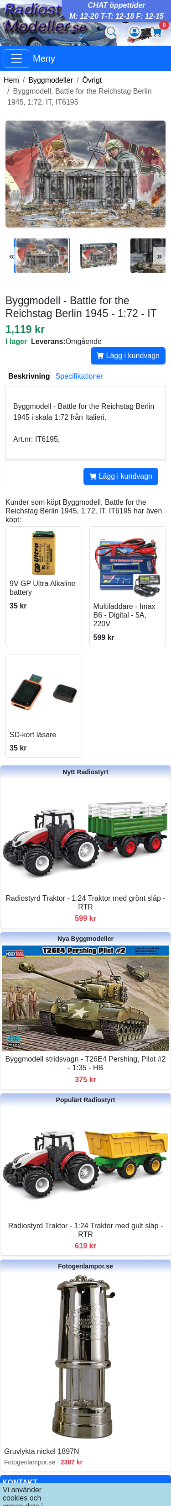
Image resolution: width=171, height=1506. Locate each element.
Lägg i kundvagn (128, 355)
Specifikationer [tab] (80, 376)
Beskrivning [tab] (29, 376)
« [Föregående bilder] (11, 256)
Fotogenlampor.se (85, 1266)
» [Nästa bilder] (159, 256)
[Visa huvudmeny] (16, 58)
